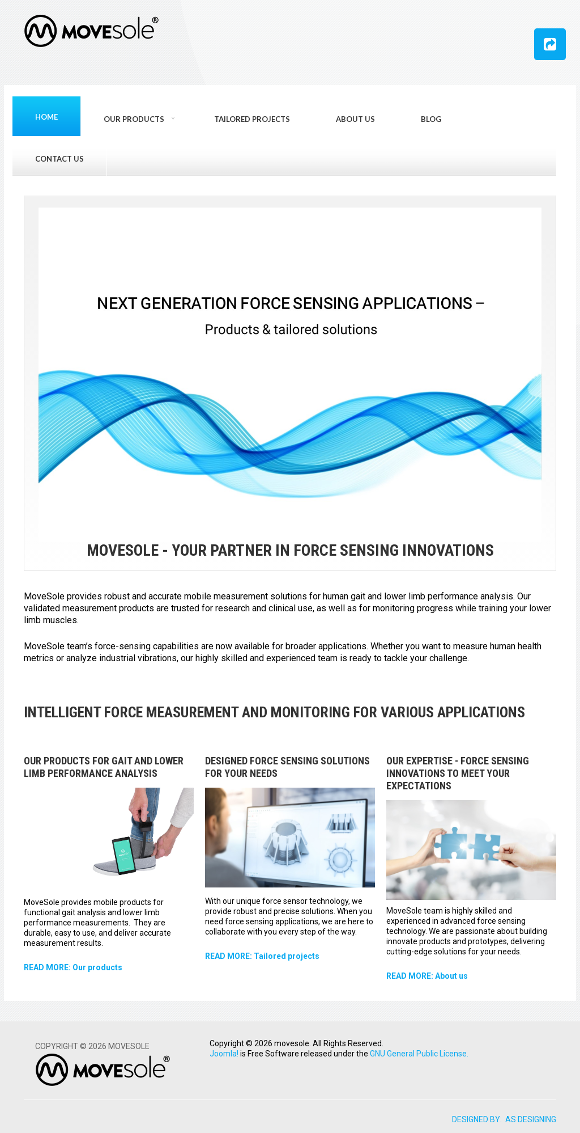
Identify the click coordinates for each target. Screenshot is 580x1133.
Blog (431, 119)
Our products (134, 119)
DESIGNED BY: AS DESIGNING (504, 1119)
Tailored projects (252, 119)
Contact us (59, 158)
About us (355, 119)
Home (46, 116)
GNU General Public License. (419, 1053)
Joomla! (224, 1053)
